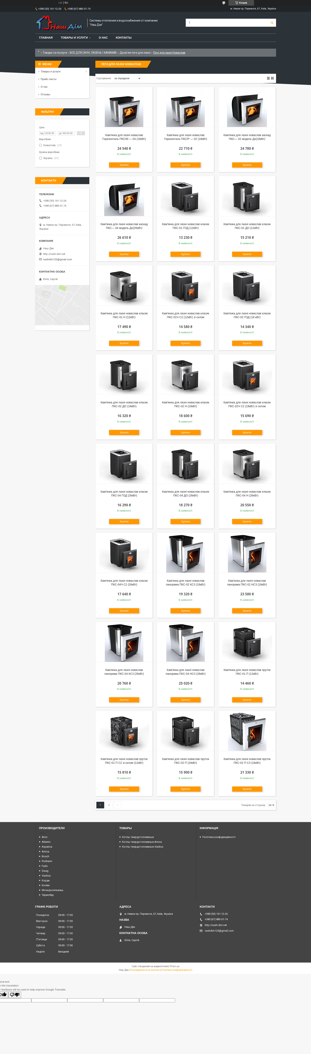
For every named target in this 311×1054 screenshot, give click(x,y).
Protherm (47, 861)
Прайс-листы (49, 79)
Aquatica (47, 846)
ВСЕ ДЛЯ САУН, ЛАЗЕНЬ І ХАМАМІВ (93, 52)
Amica (45, 851)
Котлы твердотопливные (138, 837)
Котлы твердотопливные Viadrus (142, 846)
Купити (124, 164)
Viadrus (46, 875)
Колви (46, 885)
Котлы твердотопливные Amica (142, 841)
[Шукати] (272, 23)
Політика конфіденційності (219, 837)
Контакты (124, 37)
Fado (45, 865)
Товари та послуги (55, 52)
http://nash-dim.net (54, 253)
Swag (45, 870)
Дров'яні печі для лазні (135, 52)
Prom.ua (174, 966)
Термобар (48, 894)
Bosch (45, 856)
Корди (46, 880)
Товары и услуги (74, 37)
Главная (46, 37)
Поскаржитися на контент (145, 970)
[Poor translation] (14, 994)
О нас (103, 37)
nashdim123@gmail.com (57, 259)
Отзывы (45, 94)
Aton (44, 837)
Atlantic (46, 841)
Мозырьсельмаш (52, 890)
